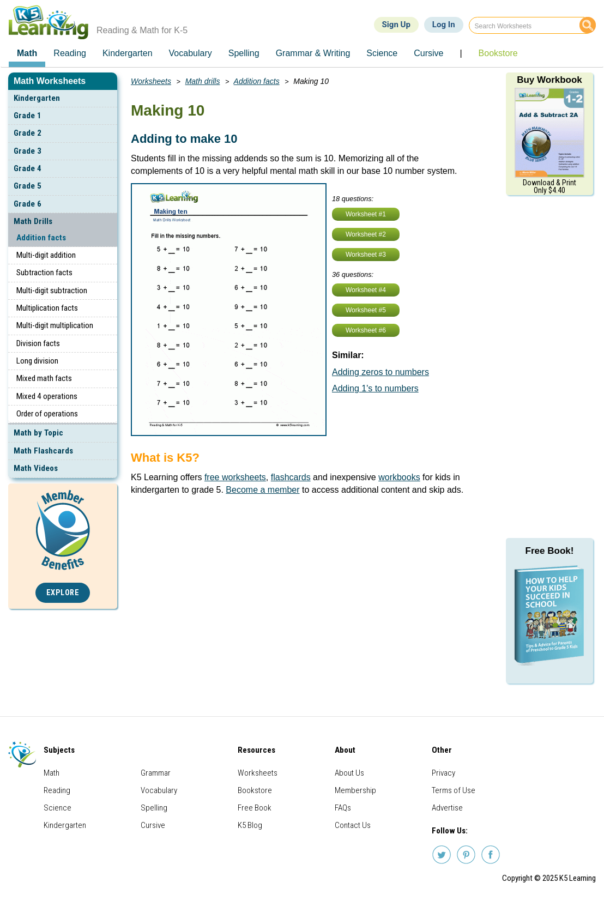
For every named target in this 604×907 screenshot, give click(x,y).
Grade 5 (27, 186)
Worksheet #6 (366, 330)
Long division (37, 361)
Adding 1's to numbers (375, 388)
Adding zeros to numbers (380, 372)
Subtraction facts (44, 272)
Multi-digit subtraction (51, 290)
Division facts (38, 343)
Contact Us (353, 825)
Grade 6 (27, 204)
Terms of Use (453, 790)
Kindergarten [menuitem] (127, 53)
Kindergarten (37, 98)
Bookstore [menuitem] (498, 53)
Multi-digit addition (46, 255)
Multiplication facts (47, 308)
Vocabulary (159, 790)
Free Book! (550, 551)
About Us (349, 773)
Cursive (153, 825)
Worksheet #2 (366, 234)
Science (57, 808)
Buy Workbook (549, 80)
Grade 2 (27, 133)
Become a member (262, 489)
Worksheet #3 (366, 254)
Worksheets (151, 81)
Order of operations (47, 414)
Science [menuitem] (381, 53)
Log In (443, 24)
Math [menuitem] (27, 53)
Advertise (447, 808)
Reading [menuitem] (69, 53)
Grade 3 (27, 151)
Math (51, 773)
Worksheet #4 (366, 290)
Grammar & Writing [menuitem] (313, 53)
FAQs (343, 808)
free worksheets (235, 477)
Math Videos (36, 468)
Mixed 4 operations (46, 396)
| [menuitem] (461, 53)
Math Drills (33, 221)
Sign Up (396, 24)
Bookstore (255, 790)
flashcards (291, 477)
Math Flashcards (43, 451)
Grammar (156, 773)
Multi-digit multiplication (54, 325)
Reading (57, 790)
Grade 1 (27, 115)
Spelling (154, 808)
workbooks (399, 477)
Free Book (254, 808)
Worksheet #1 (366, 214)
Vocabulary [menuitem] (190, 53)
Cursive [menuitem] (428, 53)
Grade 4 (27, 168)
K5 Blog (250, 825)
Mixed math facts (44, 378)
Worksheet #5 (366, 310)
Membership (355, 790)
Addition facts (41, 238)
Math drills (202, 81)
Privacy (443, 773)
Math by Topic (38, 433)
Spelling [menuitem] (243, 53)
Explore (63, 592)
